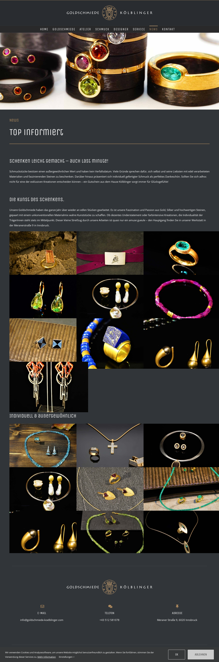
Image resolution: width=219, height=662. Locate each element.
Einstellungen (66, 656)
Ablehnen (201, 654)
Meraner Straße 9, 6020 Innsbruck (177, 620)
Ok (176, 654)
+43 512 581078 (109, 620)
